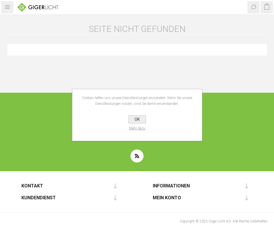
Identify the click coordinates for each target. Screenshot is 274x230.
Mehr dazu (137, 128)
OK (137, 119)
